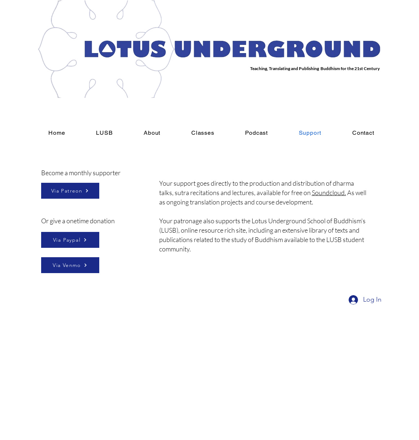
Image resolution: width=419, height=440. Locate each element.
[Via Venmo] (70, 265)
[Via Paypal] (70, 240)
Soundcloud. (329, 193)
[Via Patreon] (70, 191)
